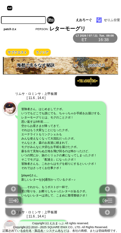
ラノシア (42, 52)
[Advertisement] (64, 8)
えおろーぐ (84, 20)
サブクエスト (17, 52)
